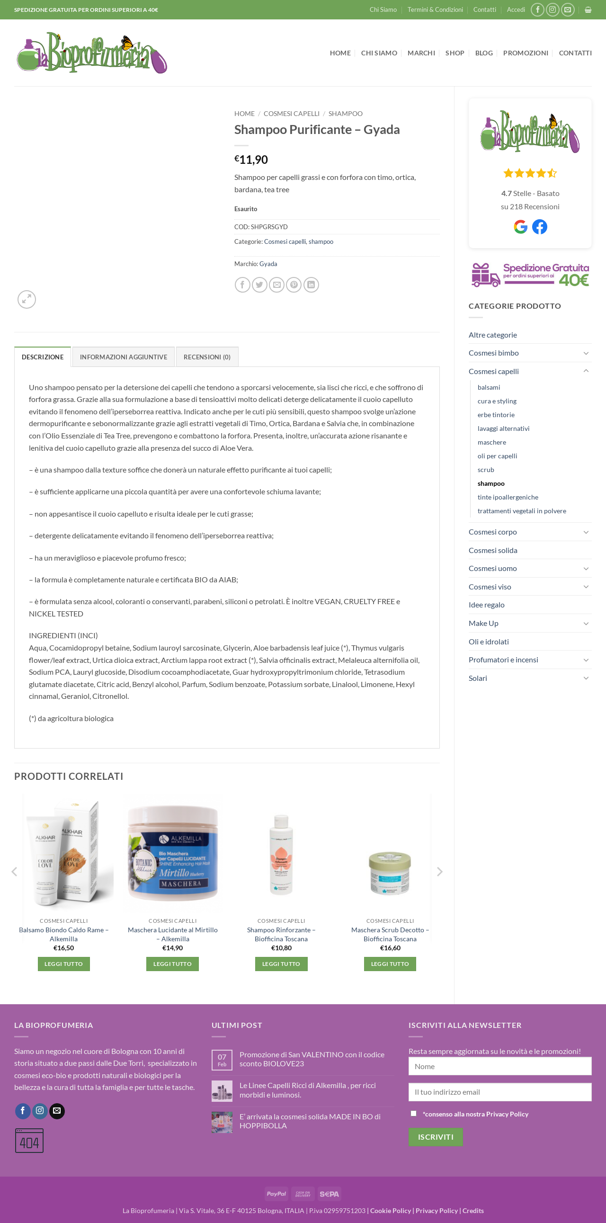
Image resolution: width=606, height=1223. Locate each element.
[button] (516, 9)
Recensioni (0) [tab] (207, 357)
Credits (473, 1210)
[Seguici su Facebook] (537, 10)
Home (340, 53)
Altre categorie (493, 334)
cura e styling (497, 401)
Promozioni (525, 53)
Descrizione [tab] (42, 357)
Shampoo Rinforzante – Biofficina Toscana (281, 934)
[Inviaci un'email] (568, 10)
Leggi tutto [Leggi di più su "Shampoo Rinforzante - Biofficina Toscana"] (281, 964)
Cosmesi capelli (494, 370)
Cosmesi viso (490, 586)
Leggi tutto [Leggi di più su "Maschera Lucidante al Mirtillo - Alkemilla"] (172, 964)
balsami (489, 387)
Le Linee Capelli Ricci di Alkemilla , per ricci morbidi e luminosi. (308, 1089)
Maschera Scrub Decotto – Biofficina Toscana (390, 934)
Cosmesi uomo (493, 567)
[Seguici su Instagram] (553, 10)
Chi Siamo (383, 9)
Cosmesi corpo (493, 531)
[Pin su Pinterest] (294, 285)
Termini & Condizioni (435, 9)
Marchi (421, 53)
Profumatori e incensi (503, 659)
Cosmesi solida (493, 549)
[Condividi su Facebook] (242, 285)
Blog (484, 53)
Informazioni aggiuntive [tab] (123, 357)
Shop (455, 53)
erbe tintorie (496, 415)
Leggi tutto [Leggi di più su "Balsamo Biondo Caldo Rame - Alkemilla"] (64, 964)
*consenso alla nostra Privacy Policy (475, 1114)
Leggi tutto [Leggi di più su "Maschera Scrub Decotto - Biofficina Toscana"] (390, 964)
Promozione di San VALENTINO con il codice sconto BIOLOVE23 (312, 1059)
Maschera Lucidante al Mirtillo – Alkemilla (173, 934)
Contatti (484, 9)
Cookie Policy (390, 1210)
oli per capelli (497, 456)
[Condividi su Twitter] (259, 285)
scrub (486, 469)
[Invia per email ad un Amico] (277, 285)
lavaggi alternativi (504, 428)
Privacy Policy (437, 1210)
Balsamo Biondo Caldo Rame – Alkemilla (64, 934)
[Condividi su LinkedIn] (311, 285)
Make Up (484, 622)
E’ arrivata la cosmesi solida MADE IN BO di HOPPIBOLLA (310, 1121)
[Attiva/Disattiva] (586, 352)
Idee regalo (487, 604)
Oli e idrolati (489, 641)
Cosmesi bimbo (494, 352)
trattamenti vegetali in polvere (522, 511)
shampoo (491, 483)
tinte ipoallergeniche (508, 497)
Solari (478, 677)
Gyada (268, 264)
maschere (492, 442)
